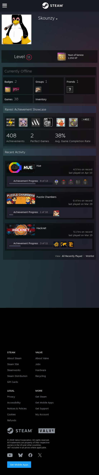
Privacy (11, 396)
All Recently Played (72, 256)
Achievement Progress (25, 180)
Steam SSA (13, 364)
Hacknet (41, 228)
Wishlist (90, 256)
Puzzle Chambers (46, 196)
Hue (38, 165)
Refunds (11, 420)
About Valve (42, 358)
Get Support (42, 408)
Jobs (37, 364)
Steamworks (13, 370)
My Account (42, 414)
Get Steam (41, 396)
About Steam (14, 358)
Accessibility (13, 402)
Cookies (11, 414)
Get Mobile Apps (19, 464)
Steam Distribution (17, 376)
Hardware (40, 370)
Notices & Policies (17, 408)
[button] (23, 56)
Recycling (40, 376)
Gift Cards (12, 381)
